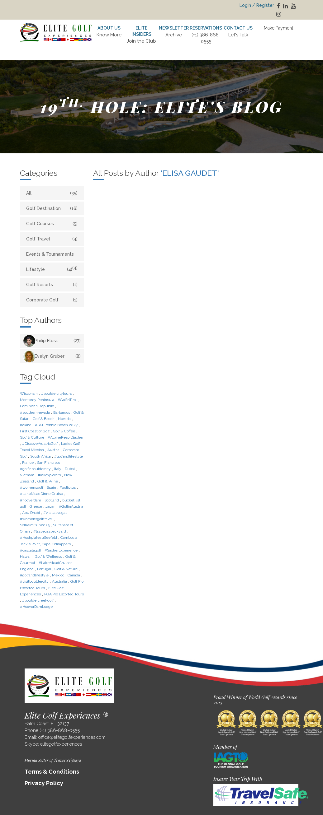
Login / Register (257, 5)
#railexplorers (49, 475)
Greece (36, 506)
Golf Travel (52, 239)
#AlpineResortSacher (65, 437)
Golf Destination (52, 208)
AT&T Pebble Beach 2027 (56, 425)
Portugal (44, 569)
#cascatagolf (30, 550)
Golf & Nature (66, 569)
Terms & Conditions (52, 771)
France (28, 462)
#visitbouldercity (34, 581)
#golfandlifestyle (68, 456)
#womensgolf (31, 487)
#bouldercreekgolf (38, 600)
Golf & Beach (44, 419)
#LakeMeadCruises (55, 563)
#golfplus (67, 487)
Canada (74, 575)
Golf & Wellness (48, 556)
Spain (51, 487)
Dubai (70, 469)
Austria (53, 450)
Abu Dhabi (31, 512)
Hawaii (25, 556)
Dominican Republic (37, 406)
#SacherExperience (61, 550)
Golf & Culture (32, 437)
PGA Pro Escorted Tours (64, 594)
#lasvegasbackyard (49, 531)
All (52, 193)
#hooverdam (30, 500)
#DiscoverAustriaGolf (40, 443)
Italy (57, 469)
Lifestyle (49, 269)
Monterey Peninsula (37, 400)
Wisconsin (29, 393)
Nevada (64, 419)
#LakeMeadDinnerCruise (42, 493)
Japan (50, 506)
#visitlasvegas (55, 512)
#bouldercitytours (56, 393)
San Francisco (48, 462)
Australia (59, 581)
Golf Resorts (52, 284)
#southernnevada (35, 412)
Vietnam (27, 475)
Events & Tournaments (52, 256)
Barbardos (61, 412)
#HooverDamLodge (36, 606)
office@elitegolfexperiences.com (72, 737)
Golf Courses (52, 224)
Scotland (52, 500)
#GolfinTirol (67, 400)
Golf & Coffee (64, 431)
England (27, 569)
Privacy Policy (44, 783)
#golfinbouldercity (35, 469)
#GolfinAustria (71, 506)
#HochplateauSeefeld (38, 537)
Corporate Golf (52, 300)
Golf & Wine (47, 481)
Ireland (25, 425)
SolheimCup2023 (35, 525)
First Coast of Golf (35, 431)
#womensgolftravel (36, 519)
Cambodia (68, 537)
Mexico (58, 575)
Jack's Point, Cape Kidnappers (45, 544)
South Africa (40, 456)
